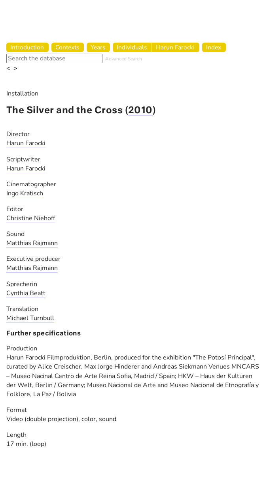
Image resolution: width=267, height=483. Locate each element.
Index (213, 47)
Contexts (67, 47)
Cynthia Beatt (25, 293)
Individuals (132, 47)
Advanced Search (123, 59)
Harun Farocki (175, 47)
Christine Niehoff (30, 218)
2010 (140, 110)
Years (98, 47)
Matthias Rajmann (32, 243)
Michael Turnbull (30, 318)
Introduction (27, 47)
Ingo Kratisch (24, 193)
